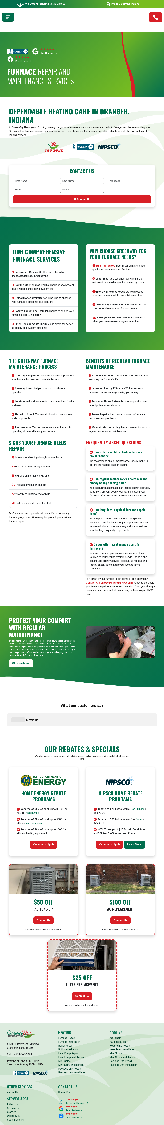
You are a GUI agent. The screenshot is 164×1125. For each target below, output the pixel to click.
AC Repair (115, 1011)
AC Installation (118, 1015)
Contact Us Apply (43, 818)
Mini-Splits (64, 1034)
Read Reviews (49, 53)
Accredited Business (77, 1077)
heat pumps (32, 786)
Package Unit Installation (72, 1046)
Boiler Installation (68, 1023)
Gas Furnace (138, 782)
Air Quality (12, 1065)
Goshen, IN (13, 1081)
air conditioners (35, 797)
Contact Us (82, 199)
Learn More (57, 3)
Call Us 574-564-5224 (19, 1028)
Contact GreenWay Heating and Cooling (110, 582)
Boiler (139, 793)
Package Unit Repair (69, 1042)
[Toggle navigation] (8, 19)
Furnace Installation (69, 1015)
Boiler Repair (65, 1019)
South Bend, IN (15, 1093)
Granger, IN (13, 1085)
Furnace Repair (66, 1011)
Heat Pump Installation (71, 1030)
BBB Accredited (105, 265)
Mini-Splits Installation (71, 1038)
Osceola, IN (13, 1089)
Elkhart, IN (12, 1078)
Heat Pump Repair (68, 1027)
